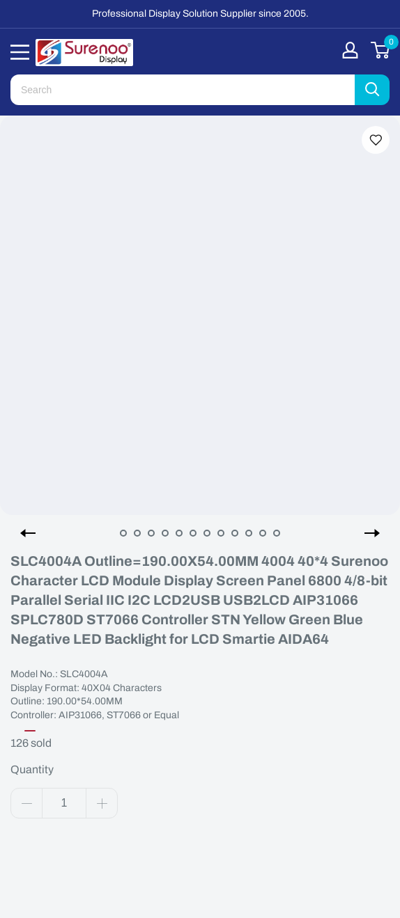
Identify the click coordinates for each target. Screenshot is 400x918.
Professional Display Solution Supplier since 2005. (200, 13)
